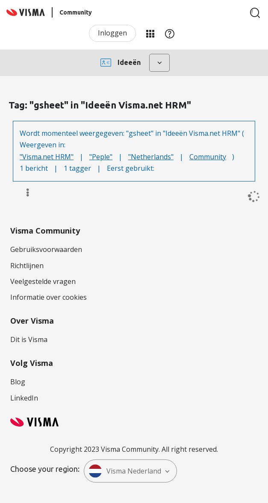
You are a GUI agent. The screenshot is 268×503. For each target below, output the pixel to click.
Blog (17, 381)
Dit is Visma (28, 339)
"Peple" (100, 156)
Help (170, 33)
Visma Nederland (124, 471)
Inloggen (112, 33)
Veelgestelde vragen (43, 281)
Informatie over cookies (48, 297)
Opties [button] (23, 192)
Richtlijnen (27, 265)
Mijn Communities (150, 33)
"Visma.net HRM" (47, 156)
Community (207, 156)
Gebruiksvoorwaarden (46, 249)
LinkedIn (24, 398)
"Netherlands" (151, 156)
